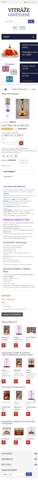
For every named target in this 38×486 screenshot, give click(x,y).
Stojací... (4, 370)
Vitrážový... (6, 439)
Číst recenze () (23, 160)
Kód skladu (5, 122)
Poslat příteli (7, 165)
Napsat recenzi (24, 162)
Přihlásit (4, 2)
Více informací (9, 171)
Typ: (15, 128)
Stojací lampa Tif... (18, 338)
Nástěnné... (18, 370)
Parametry (7, 176)
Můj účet (6, 464)
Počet (3, 142)
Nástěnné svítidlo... (5, 338)
